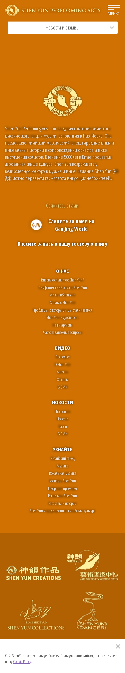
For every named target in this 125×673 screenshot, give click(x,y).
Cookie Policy (22, 661)
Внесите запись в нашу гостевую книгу (62, 243)
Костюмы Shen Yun (62, 481)
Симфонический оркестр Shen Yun (62, 287)
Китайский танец (63, 458)
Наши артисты (62, 325)
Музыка (62, 466)
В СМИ (63, 387)
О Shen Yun (62, 364)
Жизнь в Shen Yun (62, 295)
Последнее (62, 357)
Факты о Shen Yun (63, 302)
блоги (62, 426)
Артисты (62, 372)
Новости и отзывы (80, 27)
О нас (62, 271)
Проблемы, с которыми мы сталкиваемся (62, 310)
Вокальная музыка (62, 473)
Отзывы (63, 379)
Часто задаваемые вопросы (62, 332)
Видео (62, 347)
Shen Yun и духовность (62, 317)
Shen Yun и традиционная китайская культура (62, 511)
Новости (62, 402)
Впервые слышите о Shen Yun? (62, 280)
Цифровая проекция (62, 488)
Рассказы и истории (62, 503)
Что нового (62, 411)
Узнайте (62, 449)
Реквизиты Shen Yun (62, 496)
